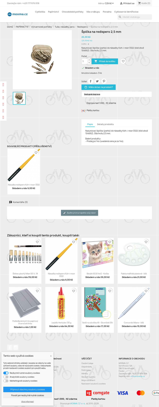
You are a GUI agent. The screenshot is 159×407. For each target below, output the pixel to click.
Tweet (97, 81)
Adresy (84, 373)
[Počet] (84, 61)
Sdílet (90, 81)
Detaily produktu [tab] (105, 124)
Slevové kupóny (88, 377)
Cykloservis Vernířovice (126, 11)
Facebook (10, 347)
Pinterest (104, 81)
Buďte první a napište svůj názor (79, 213)
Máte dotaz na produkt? (98, 87)
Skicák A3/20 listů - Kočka (98, 273)
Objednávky (86, 366)
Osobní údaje (87, 363)
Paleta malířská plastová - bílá (134, 273)
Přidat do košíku (104, 61)
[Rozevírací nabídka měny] (109, 3)
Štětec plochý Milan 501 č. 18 (25, 273)
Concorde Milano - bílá (134, 322)
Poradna (107, 11)
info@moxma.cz (138, 376)
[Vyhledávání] (134, 17)
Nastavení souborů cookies (93, 383)
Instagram (15, 347)
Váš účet (86, 358)
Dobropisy (86, 370)
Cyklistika (40, 11)
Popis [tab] (90, 124)
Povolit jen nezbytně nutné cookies (27, 395)
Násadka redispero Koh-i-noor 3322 (24, 184)
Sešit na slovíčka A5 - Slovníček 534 (97, 322)
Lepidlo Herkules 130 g (61, 322)
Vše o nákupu (93, 11)
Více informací (27, 401)
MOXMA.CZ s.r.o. (77, 403)
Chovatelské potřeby (72, 11)
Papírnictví (53, 11)
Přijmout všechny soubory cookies (27, 389)
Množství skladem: (89, 73)
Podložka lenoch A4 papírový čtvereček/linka (25, 322)
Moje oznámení (88, 380)
